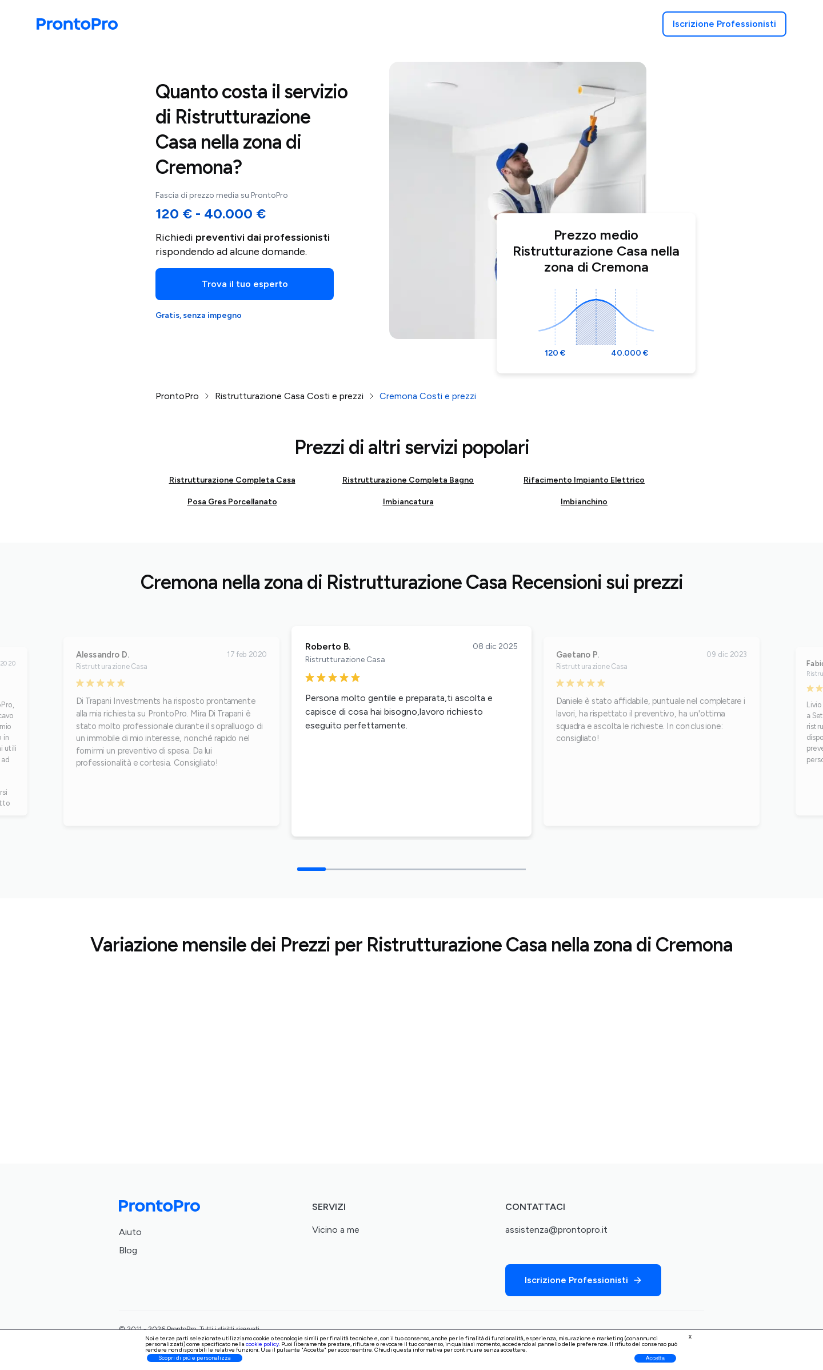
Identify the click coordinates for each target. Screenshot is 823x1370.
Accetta (655, 1358)
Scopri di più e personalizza (194, 1357)
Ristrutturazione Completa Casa (232, 480)
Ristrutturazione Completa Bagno (408, 480)
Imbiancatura (408, 502)
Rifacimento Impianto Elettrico (584, 480)
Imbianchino (584, 502)
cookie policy (262, 1344)
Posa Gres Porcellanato (232, 502)
